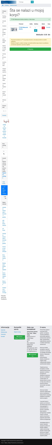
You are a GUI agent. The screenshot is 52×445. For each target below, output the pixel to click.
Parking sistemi (4, 16)
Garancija (3, 334)
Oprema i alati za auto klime (4, 48)
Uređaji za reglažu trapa (4, 78)
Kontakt (48, 27)
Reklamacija (4, 332)
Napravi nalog (17, 332)
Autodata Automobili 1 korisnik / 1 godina (4, 212)
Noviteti (4, 115)
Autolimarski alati (4, 64)
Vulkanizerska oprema (4, 70)
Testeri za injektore (4, 86)
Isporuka (3, 330)
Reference (4, 100)
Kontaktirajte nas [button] (32, 355)
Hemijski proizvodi (4, 56)
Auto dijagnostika (4, 40)
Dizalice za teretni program (4, 32)
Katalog (7, 5)
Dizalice (4, 26)
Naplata (30, 49)
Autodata (4, 21)
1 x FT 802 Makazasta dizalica (4, 190)
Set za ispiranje (4, 283)
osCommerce (20, 442)
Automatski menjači (4, 94)
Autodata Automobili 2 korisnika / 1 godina (4, 238)
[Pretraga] (24, 2)
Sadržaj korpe (13, 5)
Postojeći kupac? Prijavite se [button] (19, 337)
